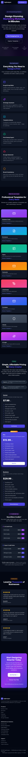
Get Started (22, 2)
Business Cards (4, 708)
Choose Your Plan (14, 680)
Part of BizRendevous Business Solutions (14, 684)
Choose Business (14, 504)
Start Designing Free (14, 36)
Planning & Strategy (5, 729)
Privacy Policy (4, 742)
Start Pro (14, 463)
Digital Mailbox (4, 727)
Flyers (2, 712)
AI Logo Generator (5, 717)
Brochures (3, 710)
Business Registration (5, 725)
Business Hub (4, 723)
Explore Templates (14, 41)
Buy (23, 529)
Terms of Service (4, 744)
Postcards (3, 714)
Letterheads (3, 715)
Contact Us (3, 740)
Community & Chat (5, 734)
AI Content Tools (4, 732)
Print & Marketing (4, 731)
